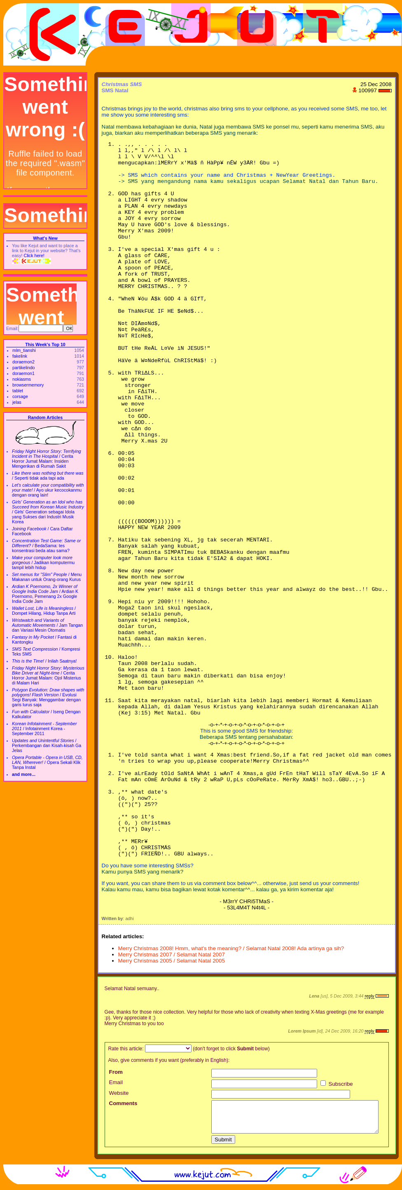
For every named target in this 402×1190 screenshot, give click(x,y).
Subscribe (336, 1084)
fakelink (19, 356)
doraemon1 (23, 373)
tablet (17, 390)
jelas (16, 402)
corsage (20, 396)
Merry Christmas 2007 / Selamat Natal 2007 (171, 954)
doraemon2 (23, 361)
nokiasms (21, 379)
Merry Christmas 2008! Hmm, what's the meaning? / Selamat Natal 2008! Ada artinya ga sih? (231, 948)
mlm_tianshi (24, 350)
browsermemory (28, 384)
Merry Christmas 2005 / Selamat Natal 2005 (171, 961)
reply (369, 995)
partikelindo (23, 367)
